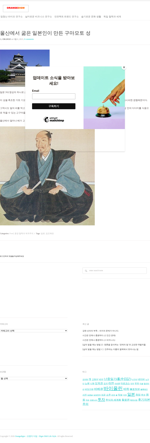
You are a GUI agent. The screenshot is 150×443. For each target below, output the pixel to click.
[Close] (124, 67)
